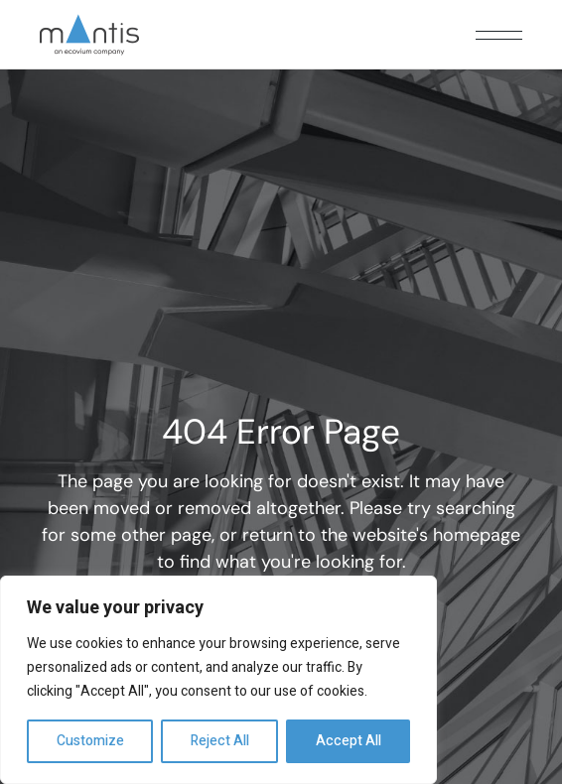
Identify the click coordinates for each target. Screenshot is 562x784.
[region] (218, 680)
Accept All (348, 740)
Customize (90, 740)
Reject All (220, 740)
